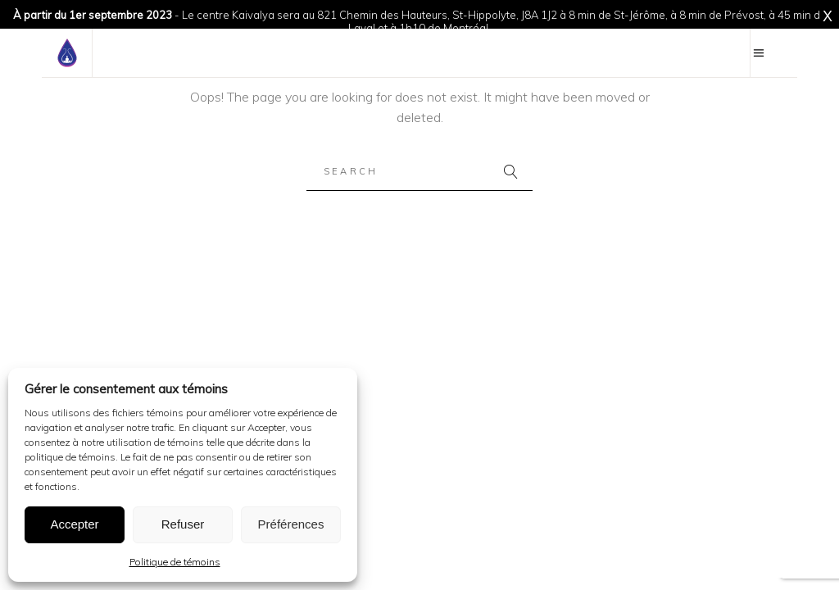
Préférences (291, 524)
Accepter (74, 524)
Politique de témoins (174, 562)
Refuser (183, 524)
